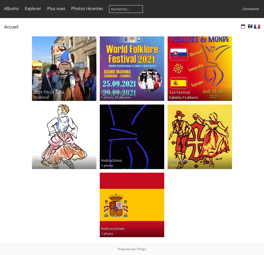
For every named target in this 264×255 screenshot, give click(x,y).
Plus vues (56, 8)
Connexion (250, 8)
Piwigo (141, 249)
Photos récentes (87, 8)
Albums (11, 8)
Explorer (33, 8)
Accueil (11, 27)
